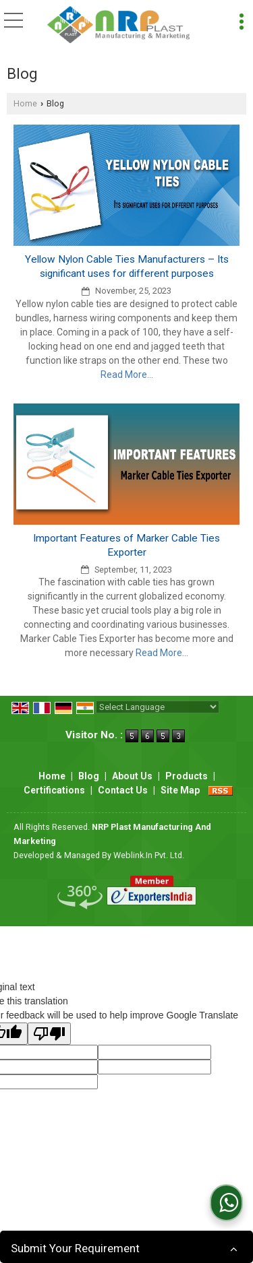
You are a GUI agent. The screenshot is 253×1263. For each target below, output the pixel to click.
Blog (88, 776)
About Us (132, 776)
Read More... (127, 374)
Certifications (54, 790)
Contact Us (123, 790)
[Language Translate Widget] (157, 707)
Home (25, 103)
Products (186, 776)
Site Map (180, 790)
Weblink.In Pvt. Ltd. (148, 855)
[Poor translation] (49, 1034)
